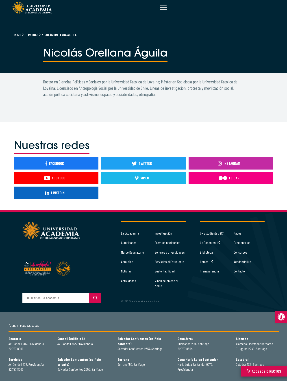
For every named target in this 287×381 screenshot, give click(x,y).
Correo (206, 261)
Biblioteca (206, 252)
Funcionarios (242, 242)
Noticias (126, 271)
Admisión (127, 261)
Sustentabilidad (165, 271)
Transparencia (209, 271)
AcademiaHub (242, 261)
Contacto (239, 271)
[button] (281, 317)
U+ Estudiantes (212, 233)
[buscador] (55, 298)
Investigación (163, 233)
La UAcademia (130, 233)
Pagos (237, 233)
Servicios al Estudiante (169, 261)
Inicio (17, 35)
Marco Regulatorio (132, 252)
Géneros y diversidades (170, 252)
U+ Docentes (210, 242)
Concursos (240, 252)
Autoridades (129, 242)
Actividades (128, 281)
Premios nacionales (167, 242)
